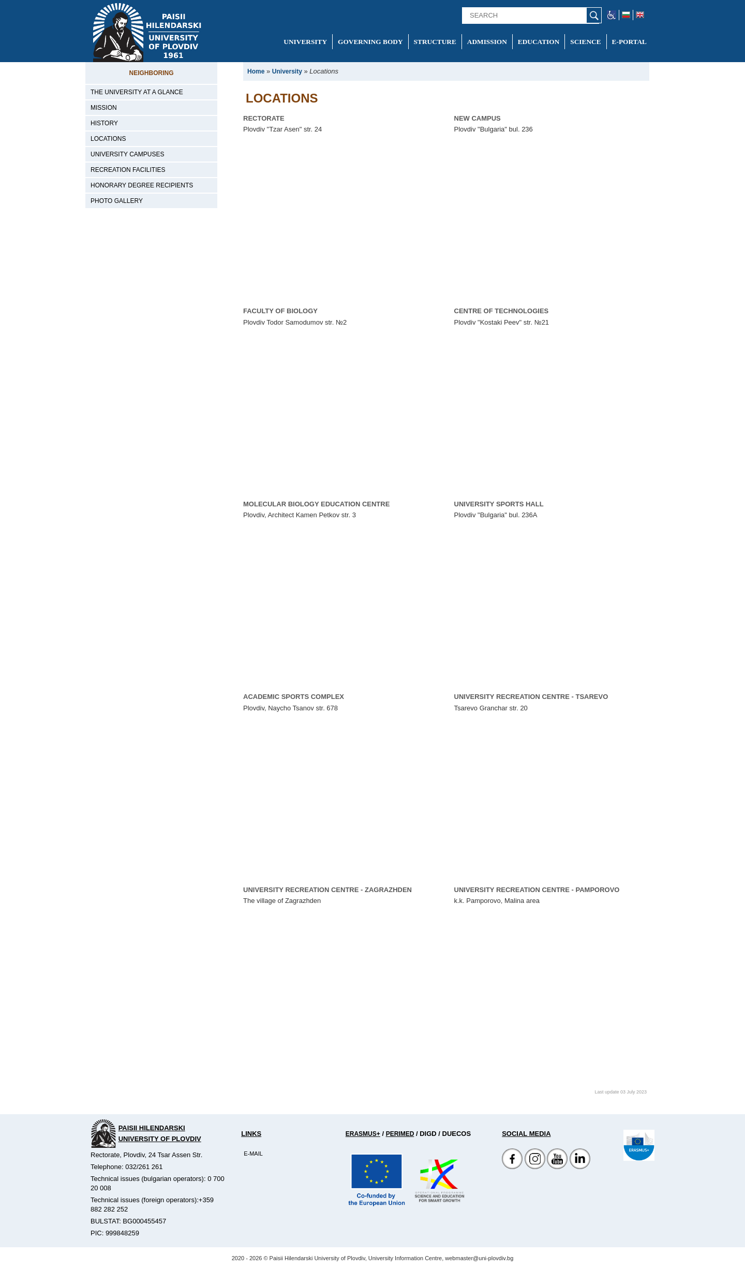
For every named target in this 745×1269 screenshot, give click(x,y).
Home (255, 71)
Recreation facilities (128, 169)
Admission (487, 42)
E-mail (253, 1153)
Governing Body (370, 42)
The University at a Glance (137, 92)
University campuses (127, 154)
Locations (108, 138)
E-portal (629, 42)
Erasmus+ (363, 1133)
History (104, 123)
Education (538, 42)
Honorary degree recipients (142, 185)
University (305, 42)
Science (585, 42)
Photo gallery (117, 201)
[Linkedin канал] (580, 1167)
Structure (435, 42)
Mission (104, 107)
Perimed (400, 1133)
